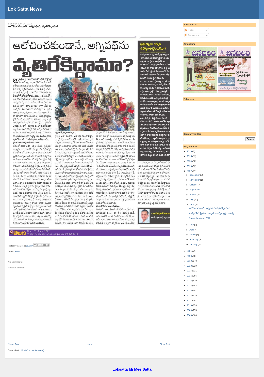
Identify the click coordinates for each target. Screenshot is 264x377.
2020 (189, 256)
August (193, 194)
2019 (189, 261)
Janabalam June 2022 (199, 218)
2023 (189, 166)
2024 (189, 161)
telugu (17, 251)
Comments (192, 35)
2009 (189, 310)
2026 (189, 151)
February (194, 239)
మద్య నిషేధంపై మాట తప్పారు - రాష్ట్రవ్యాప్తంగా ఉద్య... (212, 213)
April (191, 229)
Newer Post (13, 344)
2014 (189, 285)
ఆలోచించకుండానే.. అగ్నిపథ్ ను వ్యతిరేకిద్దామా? (33, 26)
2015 (189, 280)
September (195, 189)
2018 (189, 266)
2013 (189, 290)
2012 (189, 295)
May (191, 224)
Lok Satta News (25, 9)
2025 (189, 156)
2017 (189, 270)
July (191, 199)
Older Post (165, 344)
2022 (189, 171)
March (192, 234)
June (192, 204)
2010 (189, 305)
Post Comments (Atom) (32, 350)
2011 (189, 300)
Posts (189, 30)
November (194, 180)
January (193, 244)
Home (89, 344)
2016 (189, 275)
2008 (189, 315)
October (193, 184)
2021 (189, 251)
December (194, 175)
